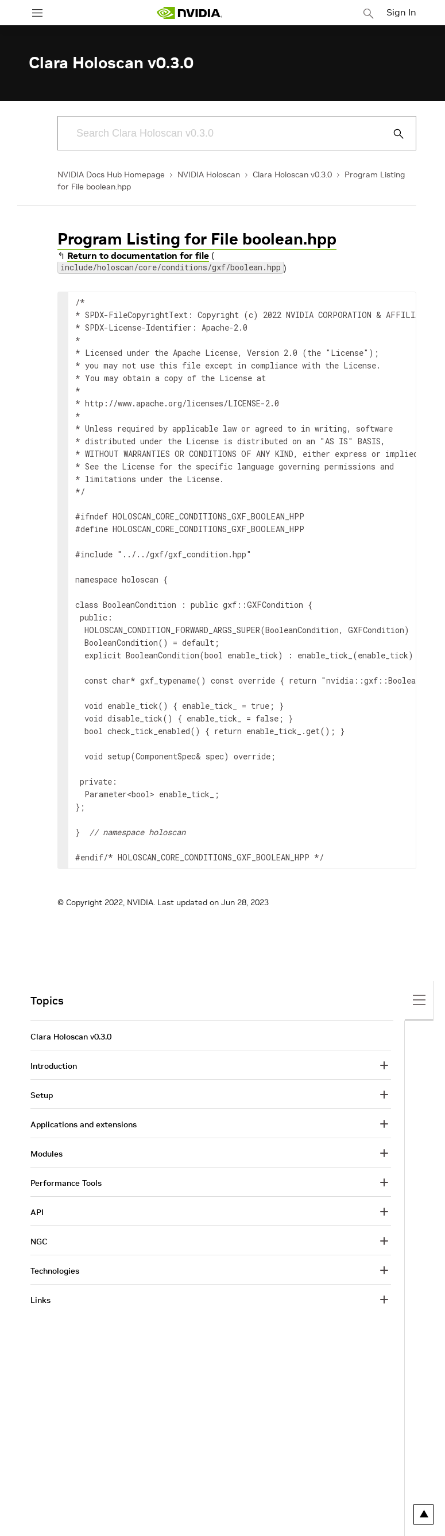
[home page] (189, 13)
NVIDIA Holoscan (208, 174)
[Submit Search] (392, 133)
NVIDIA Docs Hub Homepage (111, 174)
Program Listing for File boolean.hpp (196, 239)
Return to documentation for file (138, 255)
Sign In (401, 12)
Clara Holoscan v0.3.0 (292, 174)
